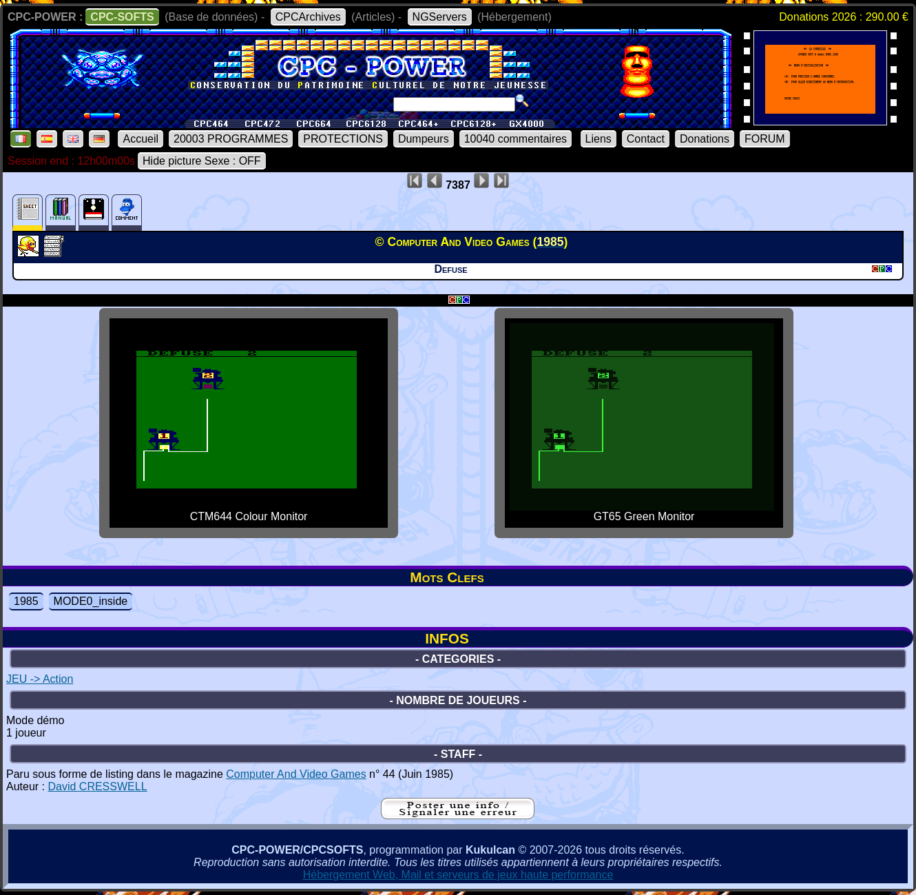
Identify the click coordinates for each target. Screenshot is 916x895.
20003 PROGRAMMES (231, 139)
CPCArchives (308, 17)
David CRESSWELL (97, 786)
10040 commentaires (515, 139)
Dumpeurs (423, 139)
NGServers (440, 17)
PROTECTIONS (343, 139)
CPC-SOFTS (122, 17)
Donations (704, 139)
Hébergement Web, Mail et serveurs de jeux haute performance (458, 875)
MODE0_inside (91, 601)
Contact (646, 139)
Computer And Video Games (296, 774)
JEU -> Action (39, 679)
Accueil (140, 139)
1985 (26, 601)
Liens (598, 139)
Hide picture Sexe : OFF (202, 161)
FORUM (765, 139)
